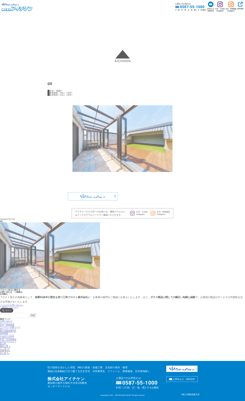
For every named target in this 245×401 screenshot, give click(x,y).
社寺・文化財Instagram (220, 7)
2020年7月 (5, 349)
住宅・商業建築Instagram (230, 7)
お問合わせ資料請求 (211, 7)
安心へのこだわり (8, 329)
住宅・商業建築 (7, 325)
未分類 (3, 353)
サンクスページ (7, 323)
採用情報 (240, 6)
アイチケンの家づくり (10, 327)
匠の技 (3, 343)
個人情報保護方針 (8, 331)
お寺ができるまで (8, 341)
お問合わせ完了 (7, 337)
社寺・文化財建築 (8, 339)
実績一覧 (4, 345)
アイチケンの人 (7, 335)
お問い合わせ (6, 321)
